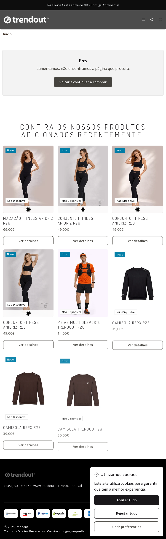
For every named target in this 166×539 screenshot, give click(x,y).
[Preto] (28, 221)
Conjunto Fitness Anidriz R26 (76, 238)
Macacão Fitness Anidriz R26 (28, 232)
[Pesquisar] (152, 20)
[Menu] (143, 20)
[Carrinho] (160, 20)
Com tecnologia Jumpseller (66, 531)
